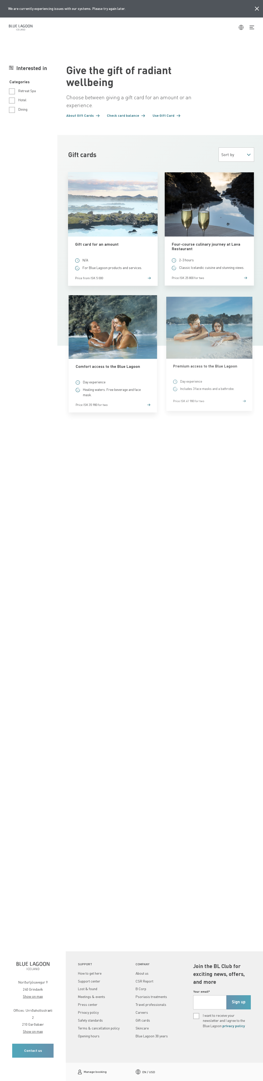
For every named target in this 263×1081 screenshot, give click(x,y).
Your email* (201, 991)
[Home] (20, 27)
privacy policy (233, 1026)
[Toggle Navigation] (252, 27)
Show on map (33, 996)
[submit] (238, 1002)
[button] (83, 116)
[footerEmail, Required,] (209, 1002)
